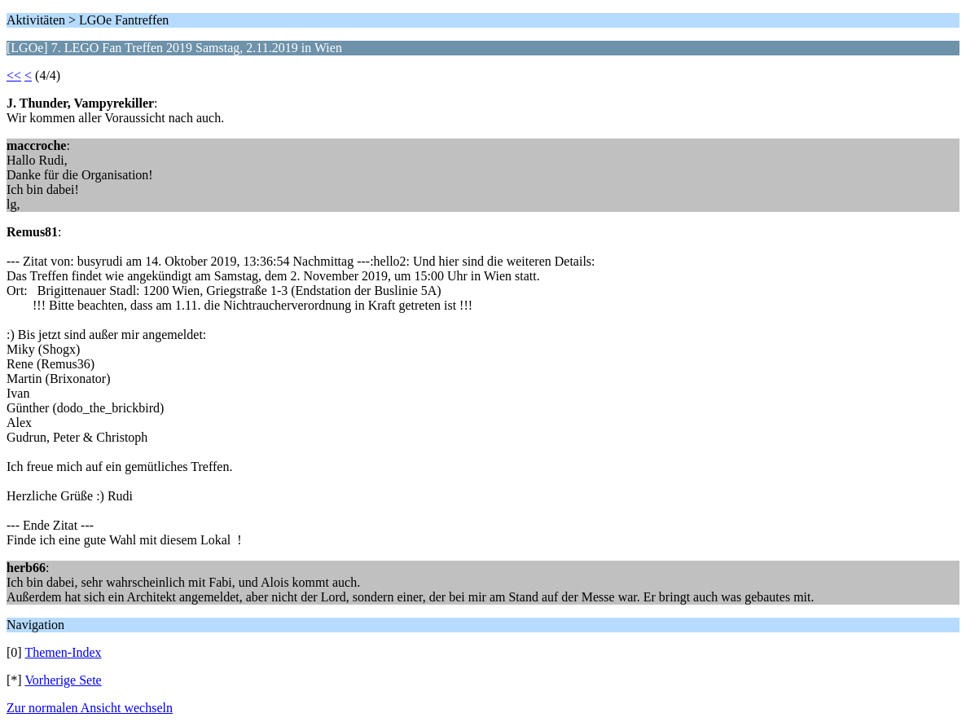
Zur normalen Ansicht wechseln (90, 708)
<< (14, 75)
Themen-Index (62, 652)
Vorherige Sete (62, 680)
